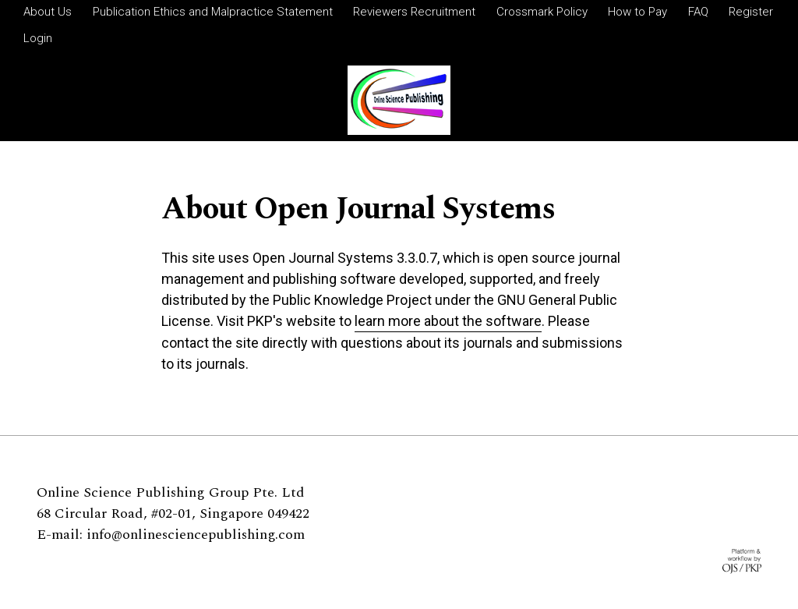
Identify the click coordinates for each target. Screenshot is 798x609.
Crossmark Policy (542, 12)
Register (751, 12)
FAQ (698, 12)
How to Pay (637, 12)
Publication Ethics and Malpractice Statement (213, 12)
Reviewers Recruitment (414, 12)
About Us (47, 12)
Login (37, 38)
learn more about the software (448, 321)
